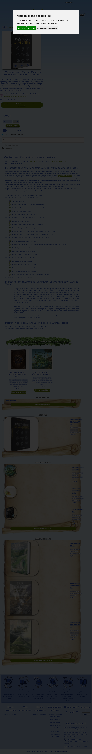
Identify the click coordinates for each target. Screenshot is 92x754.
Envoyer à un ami (11, 145)
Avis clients (50, 157)
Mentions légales (10, 714)
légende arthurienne (65, 176)
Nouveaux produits (42, 539)
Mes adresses (55, 719)
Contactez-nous (22, 5)
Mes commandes (55, 723)
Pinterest (20, 135)
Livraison (25, 714)
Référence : (3, 100)
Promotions (40, 720)
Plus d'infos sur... (11, 157)
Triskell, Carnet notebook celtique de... (17, 374)
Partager (12, 135)
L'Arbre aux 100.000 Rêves (7, 3)
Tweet (5, 135)
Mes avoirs (55, 731)
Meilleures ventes (42, 462)
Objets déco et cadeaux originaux (65, 17)
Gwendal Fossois (35, 161)
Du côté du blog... (78, 16)
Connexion (68, 2)
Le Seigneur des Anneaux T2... (75, 625)
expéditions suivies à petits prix (15, 96)
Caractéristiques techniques (32, 157)
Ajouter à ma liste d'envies (16, 131)
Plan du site (10, 723)
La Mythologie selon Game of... (76, 422)
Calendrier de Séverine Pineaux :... (41, 373)
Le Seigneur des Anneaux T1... (75, 585)
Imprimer (8, 148)
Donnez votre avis (9, 140)
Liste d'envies (42, 397)
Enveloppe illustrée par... (76, 490)
